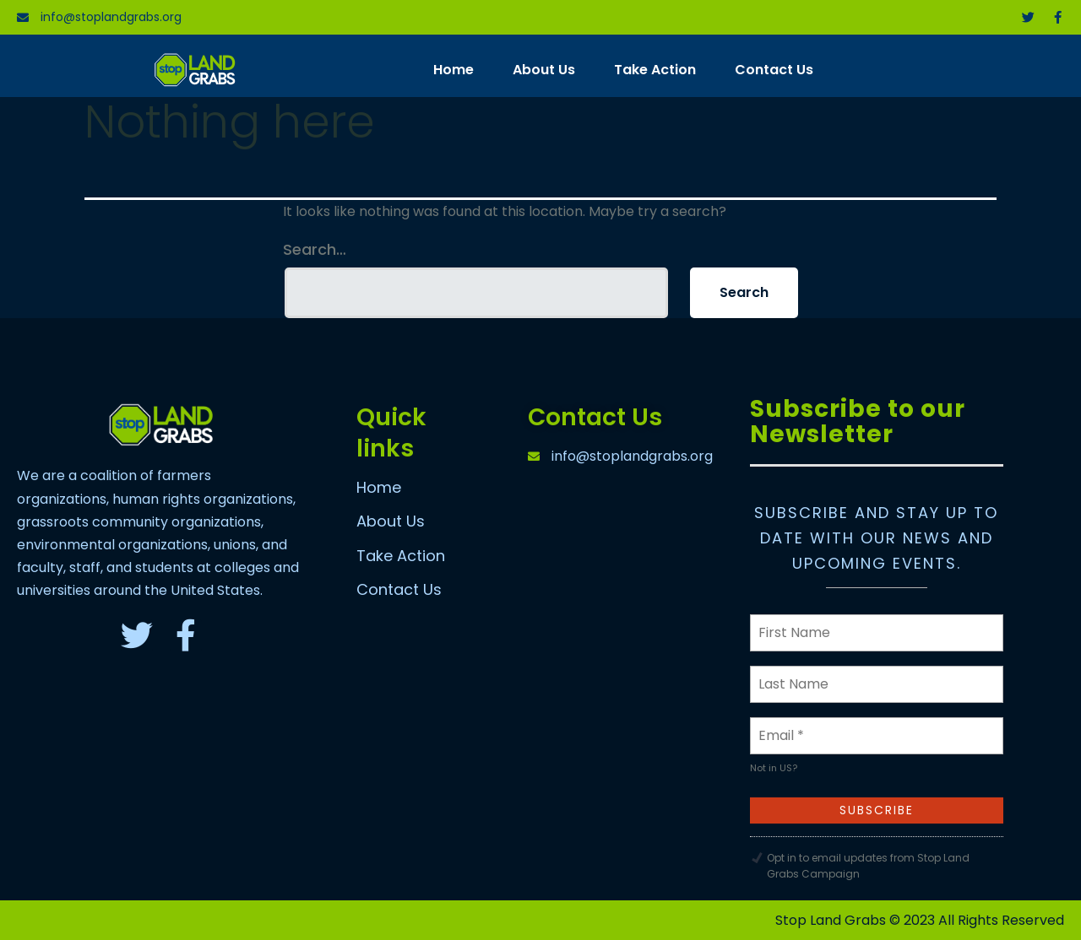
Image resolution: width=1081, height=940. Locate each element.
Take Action (655, 69)
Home (453, 69)
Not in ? (773, 768)
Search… (314, 249)
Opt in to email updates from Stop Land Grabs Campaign (868, 866)
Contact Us (774, 69)
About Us (544, 69)
